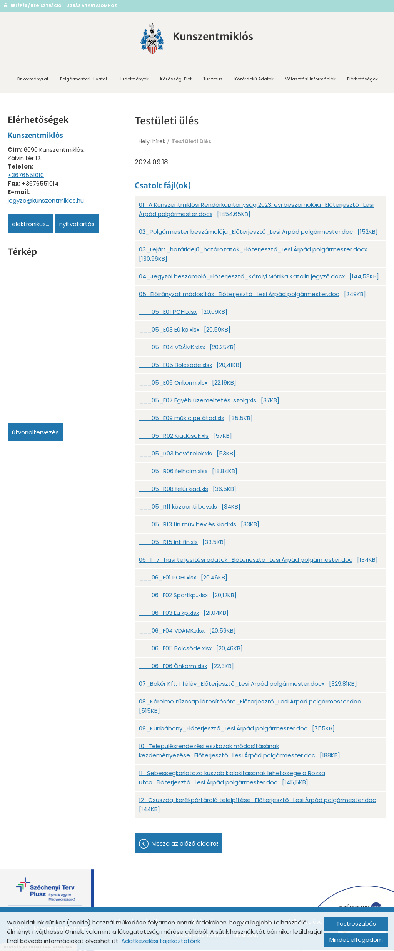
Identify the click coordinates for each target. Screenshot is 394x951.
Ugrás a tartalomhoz (91, 5)
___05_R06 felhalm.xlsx (173, 474)
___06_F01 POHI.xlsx (167, 580)
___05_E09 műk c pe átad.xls (181, 421)
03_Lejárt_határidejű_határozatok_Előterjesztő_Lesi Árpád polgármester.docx (253, 252)
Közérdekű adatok (254, 80)
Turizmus (213, 80)
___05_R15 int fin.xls (168, 545)
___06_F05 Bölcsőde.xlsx (175, 651)
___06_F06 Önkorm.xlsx (173, 669)
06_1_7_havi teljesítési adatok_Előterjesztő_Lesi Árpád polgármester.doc (245, 562)
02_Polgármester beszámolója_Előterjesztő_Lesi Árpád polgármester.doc (246, 234)
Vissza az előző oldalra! (185, 846)
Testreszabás (356, 923)
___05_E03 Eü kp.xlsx (169, 332)
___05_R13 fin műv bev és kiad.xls (187, 527)
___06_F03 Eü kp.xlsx (169, 615)
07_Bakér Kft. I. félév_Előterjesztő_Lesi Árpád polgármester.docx (231, 686)
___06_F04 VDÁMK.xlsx (172, 633)
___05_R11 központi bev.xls (178, 509)
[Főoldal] (149, 39)
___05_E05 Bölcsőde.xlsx (175, 367)
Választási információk (310, 80)
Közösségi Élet (176, 80)
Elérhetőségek (362, 80)
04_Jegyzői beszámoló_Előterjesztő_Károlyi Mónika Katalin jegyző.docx (242, 279)
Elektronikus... (30, 225)
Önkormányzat (32, 80)
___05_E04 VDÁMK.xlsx (172, 350)
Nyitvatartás (77, 225)
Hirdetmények (134, 80)
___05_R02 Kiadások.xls (174, 438)
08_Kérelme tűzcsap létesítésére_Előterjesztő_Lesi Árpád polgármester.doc (250, 704)
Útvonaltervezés (35, 433)
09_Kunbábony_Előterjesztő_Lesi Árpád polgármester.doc (223, 731)
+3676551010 (26, 176)
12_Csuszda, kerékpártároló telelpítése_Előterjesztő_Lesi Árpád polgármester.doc (257, 803)
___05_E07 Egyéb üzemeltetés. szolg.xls (197, 403)
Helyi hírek (152, 142)
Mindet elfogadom (356, 940)
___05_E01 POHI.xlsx (168, 314)
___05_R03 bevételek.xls (175, 456)
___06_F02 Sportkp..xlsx (173, 598)
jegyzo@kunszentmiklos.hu (46, 202)
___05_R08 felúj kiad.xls (173, 491)
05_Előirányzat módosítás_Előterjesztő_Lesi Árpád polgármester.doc (239, 297)
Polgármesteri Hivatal (83, 80)
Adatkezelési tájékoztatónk (160, 941)
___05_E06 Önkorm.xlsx (173, 385)
